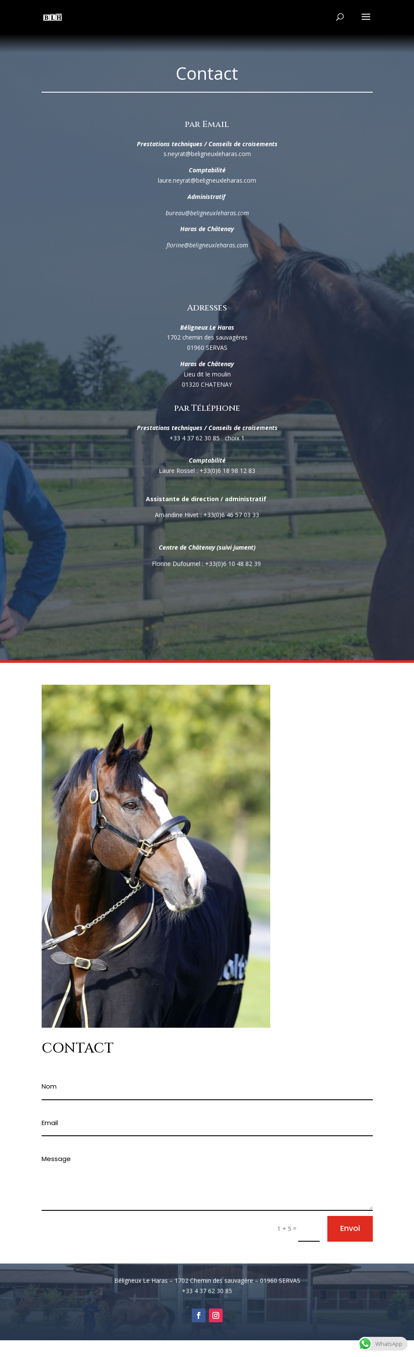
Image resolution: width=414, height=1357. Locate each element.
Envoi (350, 1228)
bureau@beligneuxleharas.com (207, 213)
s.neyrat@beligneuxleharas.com (207, 154)
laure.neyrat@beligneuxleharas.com (207, 180)
